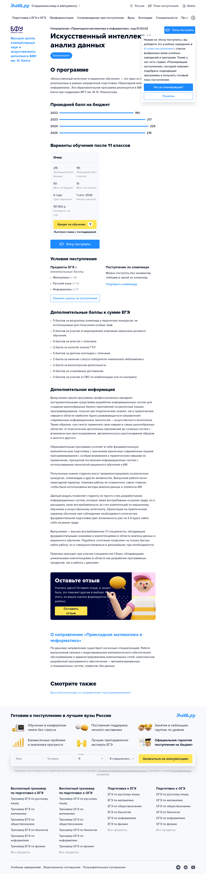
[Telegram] (185, 867)
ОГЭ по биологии (168, 812)
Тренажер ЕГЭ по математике (22, 811)
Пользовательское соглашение (104, 867)
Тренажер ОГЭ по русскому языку (78, 801)
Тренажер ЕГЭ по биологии (29, 830)
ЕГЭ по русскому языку (124, 794)
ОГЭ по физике (166, 824)
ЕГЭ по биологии (119, 812)
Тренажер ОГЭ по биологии (78, 830)
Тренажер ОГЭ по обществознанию (71, 822)
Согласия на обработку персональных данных (122, 770)
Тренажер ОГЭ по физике (76, 846)
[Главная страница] (20, 6)
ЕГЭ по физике (118, 824)
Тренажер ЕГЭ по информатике (22, 838)
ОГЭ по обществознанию (173, 806)
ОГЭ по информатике (170, 818)
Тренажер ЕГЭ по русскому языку (29, 801)
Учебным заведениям (26, 867)
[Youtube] (193, 867)
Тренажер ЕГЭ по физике (28, 846)
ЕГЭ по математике (121, 800)
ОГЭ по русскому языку (172, 794)
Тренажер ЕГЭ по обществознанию (22, 822)
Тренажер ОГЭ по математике (71, 811)
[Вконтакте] (178, 867)
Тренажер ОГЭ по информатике (71, 838)
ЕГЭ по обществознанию (125, 806)
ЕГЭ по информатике (122, 818)
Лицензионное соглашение (62, 867)
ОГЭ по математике (169, 800)
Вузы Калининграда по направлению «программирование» (90, 692)
